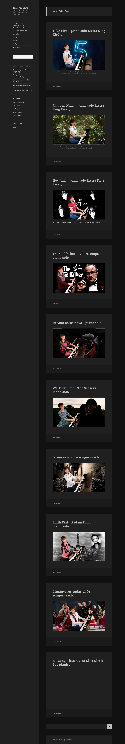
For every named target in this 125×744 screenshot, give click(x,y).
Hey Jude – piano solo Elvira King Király (78, 182)
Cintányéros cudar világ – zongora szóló (72, 593)
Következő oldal (109, 726)
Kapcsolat (16, 34)
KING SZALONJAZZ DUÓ (20, 31)
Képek (15, 37)
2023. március (17, 112)
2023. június (16, 106)
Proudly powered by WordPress (62, 740)
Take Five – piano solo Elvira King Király (79, 33)
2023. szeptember (18, 102)
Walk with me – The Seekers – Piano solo (76, 390)
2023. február (17, 115)
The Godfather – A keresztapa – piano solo (77, 256)
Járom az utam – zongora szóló (76, 457)
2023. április (17, 109)
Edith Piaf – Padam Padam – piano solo (74, 524)
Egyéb (15, 127)
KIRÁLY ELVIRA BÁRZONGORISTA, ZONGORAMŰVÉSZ (19, 25)
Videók (15, 40)
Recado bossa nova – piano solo (22, 90)
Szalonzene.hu (21, 7)
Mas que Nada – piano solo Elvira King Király (78, 107)
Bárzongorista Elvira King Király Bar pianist (78, 662)
